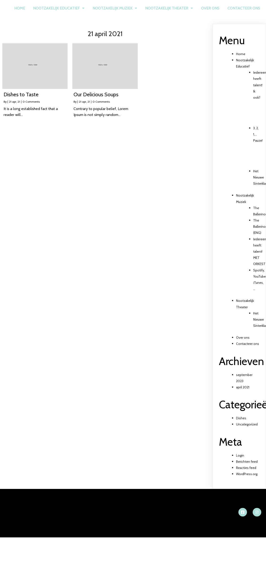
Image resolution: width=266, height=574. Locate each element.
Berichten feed (247, 461)
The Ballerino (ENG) (259, 226)
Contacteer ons (247, 344)
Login (240, 455)
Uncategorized (247, 424)
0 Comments (31, 101)
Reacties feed (246, 468)
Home (240, 54)
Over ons (243, 337)
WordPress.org (246, 474)
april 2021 (242, 387)
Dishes (241, 418)
